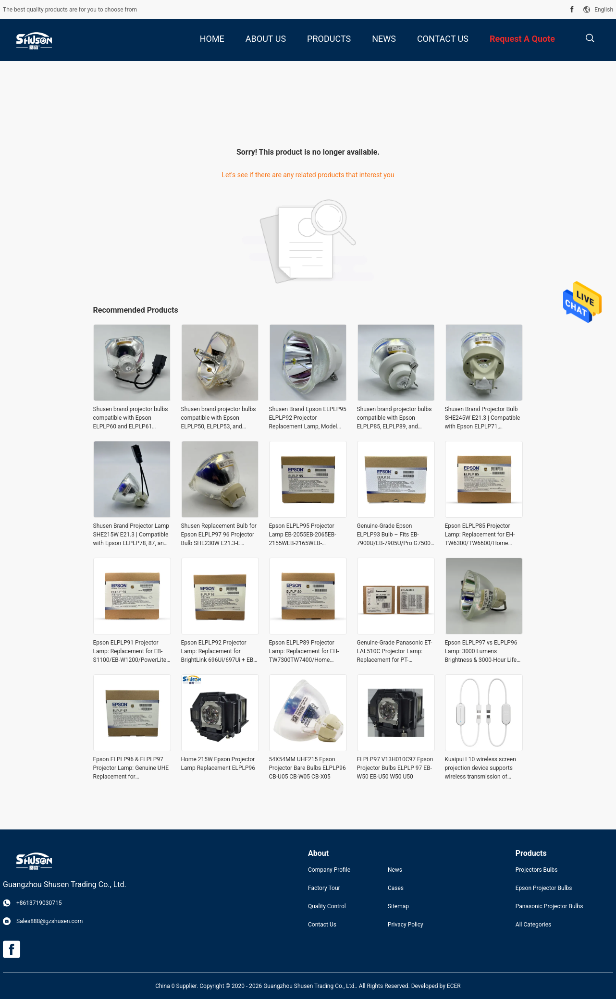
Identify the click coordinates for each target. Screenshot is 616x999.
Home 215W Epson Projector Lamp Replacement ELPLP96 (218, 763)
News (395, 869)
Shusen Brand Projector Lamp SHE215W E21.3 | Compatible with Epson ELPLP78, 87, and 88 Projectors (131, 535)
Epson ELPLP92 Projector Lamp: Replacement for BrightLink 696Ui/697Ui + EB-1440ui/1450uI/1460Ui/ (218, 651)
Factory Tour (324, 888)
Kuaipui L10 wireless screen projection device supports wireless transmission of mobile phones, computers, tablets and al (480, 768)
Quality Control (327, 906)
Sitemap (398, 906)
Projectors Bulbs (537, 869)
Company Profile (329, 869)
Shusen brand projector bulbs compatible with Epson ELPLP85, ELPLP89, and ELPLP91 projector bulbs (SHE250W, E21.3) (394, 418)
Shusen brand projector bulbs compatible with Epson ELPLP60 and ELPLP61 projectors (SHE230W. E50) (130, 418)
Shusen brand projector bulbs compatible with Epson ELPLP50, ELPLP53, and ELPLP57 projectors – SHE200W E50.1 (218, 418)
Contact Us (322, 924)
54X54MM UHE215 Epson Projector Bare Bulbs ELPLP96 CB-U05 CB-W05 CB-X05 (307, 768)
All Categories (533, 924)
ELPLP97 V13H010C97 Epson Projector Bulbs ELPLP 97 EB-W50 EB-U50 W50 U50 (395, 768)
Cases (396, 888)
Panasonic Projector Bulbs (549, 906)
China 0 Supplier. (177, 986)
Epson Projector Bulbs (544, 888)
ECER (454, 986)
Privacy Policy (405, 924)
